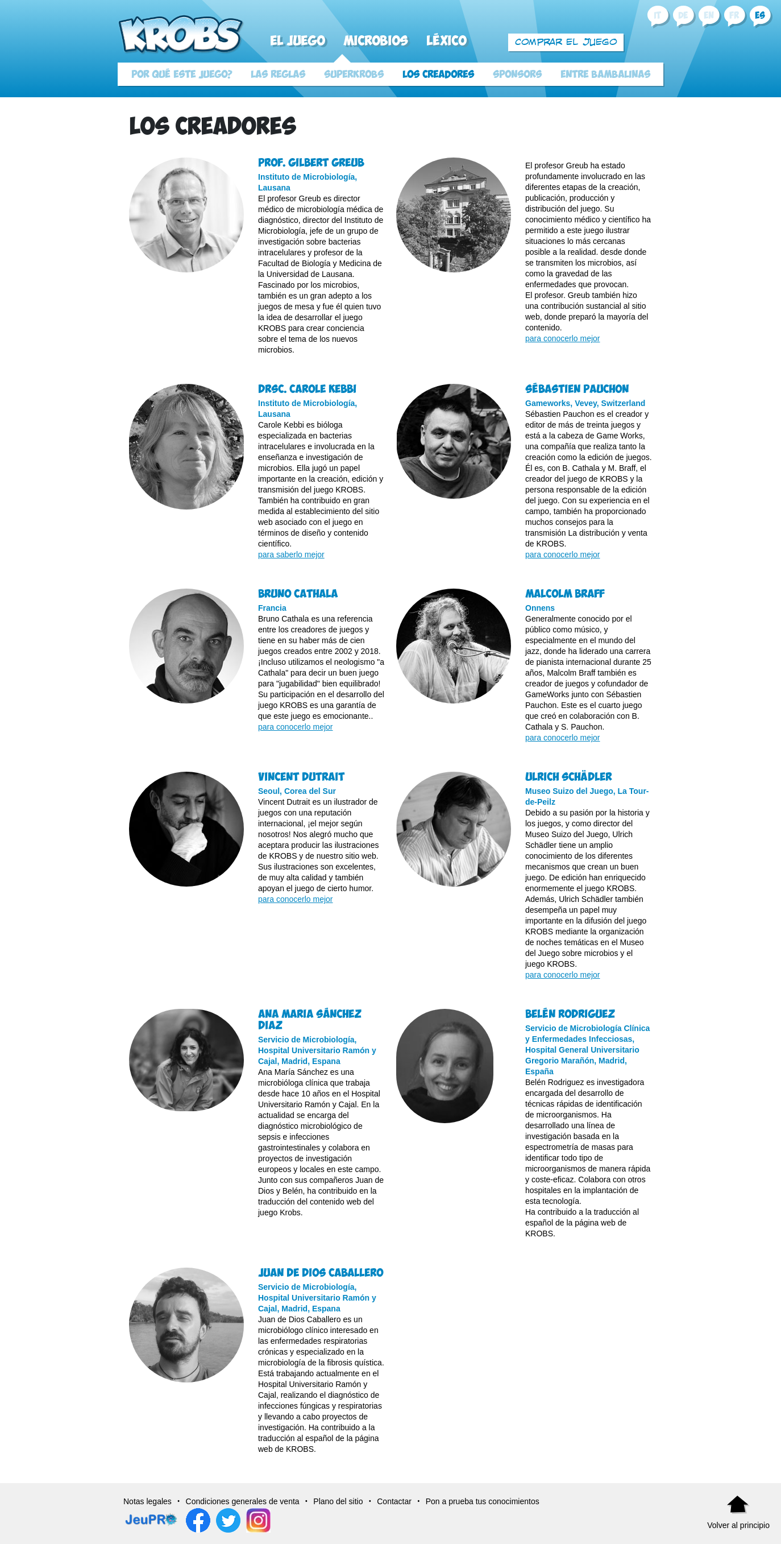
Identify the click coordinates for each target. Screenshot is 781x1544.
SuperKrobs (354, 75)
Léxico (446, 41)
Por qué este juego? (181, 75)
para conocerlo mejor (562, 338)
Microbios (375, 41)
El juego (297, 41)
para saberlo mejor (291, 554)
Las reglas (278, 75)
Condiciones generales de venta (243, 1501)
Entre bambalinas (605, 75)
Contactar (394, 1501)
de (683, 16)
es (760, 16)
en (709, 16)
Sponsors (517, 75)
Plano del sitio (338, 1501)
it (657, 16)
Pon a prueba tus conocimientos (482, 1501)
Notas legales (147, 1501)
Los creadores (438, 75)
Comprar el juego (566, 42)
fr (734, 16)
